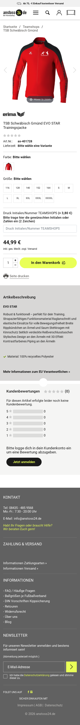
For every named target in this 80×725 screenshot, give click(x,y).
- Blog (7, 622)
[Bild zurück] (5, 70)
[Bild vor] (74, 70)
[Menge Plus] (15, 260)
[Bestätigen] (40, 677)
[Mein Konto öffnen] (59, 13)
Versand (32, 248)
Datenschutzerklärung (36, 675)
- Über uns (10, 617)
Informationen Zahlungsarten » (25, 563)
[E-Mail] (34, 667)
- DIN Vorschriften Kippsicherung (26, 601)
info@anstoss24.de (27, 518)
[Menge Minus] (15, 265)
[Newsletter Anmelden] (71, 667)
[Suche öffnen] (47, 13)
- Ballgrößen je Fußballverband (24, 596)
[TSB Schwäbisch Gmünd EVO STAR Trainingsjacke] (40, 70)
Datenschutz (53, 705)
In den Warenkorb (48, 262)
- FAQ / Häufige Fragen (19, 591)
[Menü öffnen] (36, 13)
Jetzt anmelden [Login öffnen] (24, 462)
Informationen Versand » (20, 568)
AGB (39, 705)
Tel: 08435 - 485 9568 (18, 508)
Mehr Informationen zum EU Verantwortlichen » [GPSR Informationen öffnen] (36, 372)
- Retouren (10, 606)
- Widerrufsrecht (14, 612)
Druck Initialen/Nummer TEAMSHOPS (37, 213)
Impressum (25, 705)
